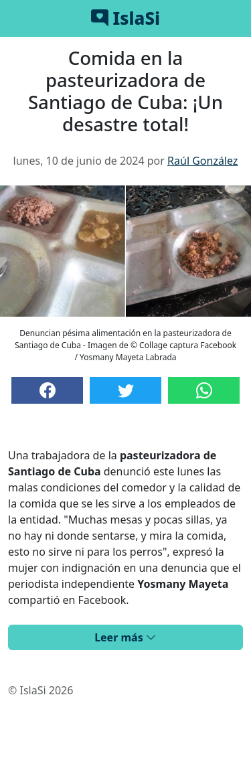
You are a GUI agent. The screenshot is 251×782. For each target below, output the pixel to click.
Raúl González (202, 160)
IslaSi (125, 18)
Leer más (125, 637)
